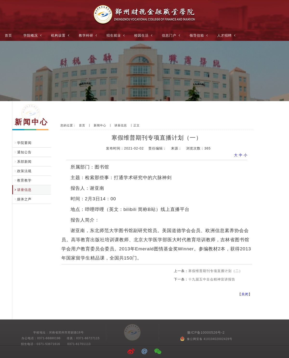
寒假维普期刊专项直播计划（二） (215, 271)
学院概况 (33, 35)
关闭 (245, 294)
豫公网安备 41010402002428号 (206, 339)
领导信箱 (199, 35)
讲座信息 (120, 125)
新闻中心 (100, 125)
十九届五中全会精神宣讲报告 (211, 279)
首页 (8, 35)
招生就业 (116, 35)
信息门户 (171, 35)
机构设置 (60, 35)
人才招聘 (226, 35)
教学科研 (88, 35)
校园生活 (143, 35)
